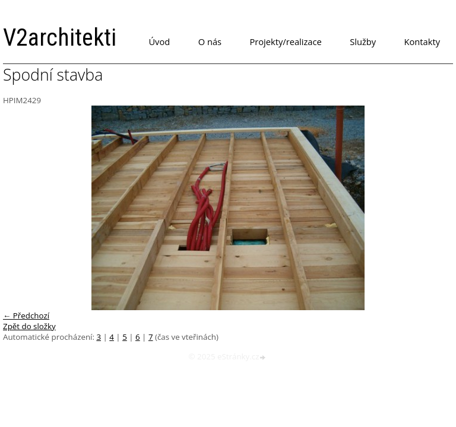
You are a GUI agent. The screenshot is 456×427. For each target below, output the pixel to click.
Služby (363, 41)
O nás (209, 41)
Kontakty (422, 41)
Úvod (159, 41)
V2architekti (59, 38)
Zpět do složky (29, 326)
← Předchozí (26, 315)
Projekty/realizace (286, 41)
